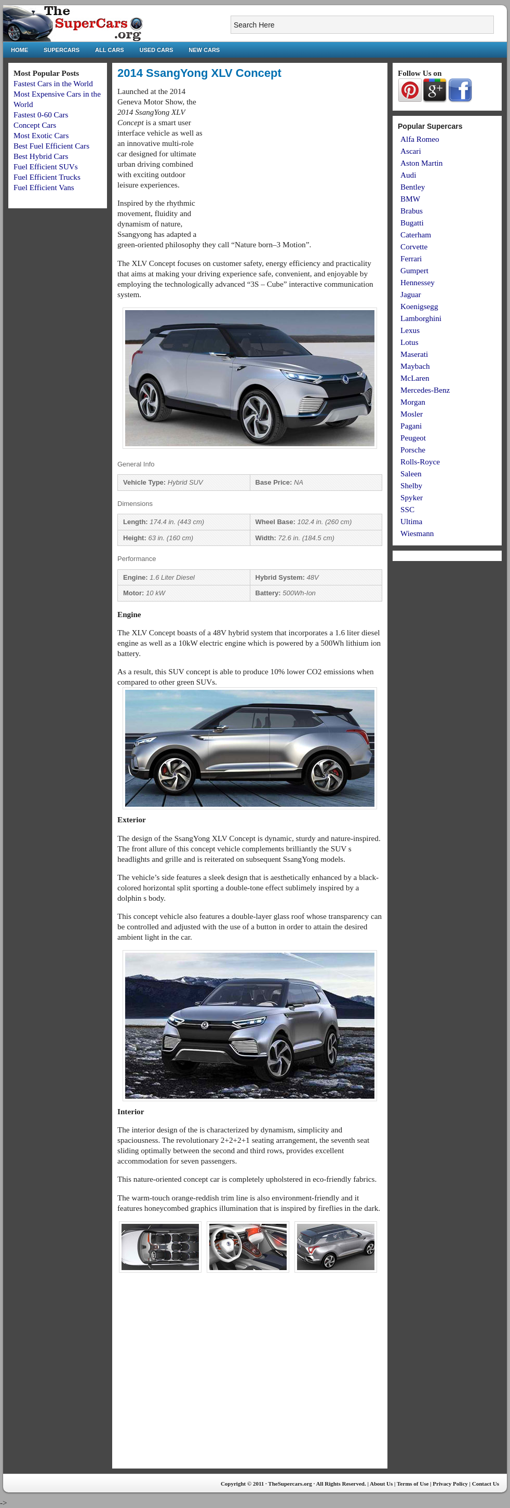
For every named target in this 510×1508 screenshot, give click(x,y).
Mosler (411, 413)
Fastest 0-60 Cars (41, 114)
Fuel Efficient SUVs (46, 166)
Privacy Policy (450, 1483)
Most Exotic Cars (41, 135)
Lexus (410, 330)
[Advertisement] (295, 159)
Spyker (411, 497)
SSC (407, 509)
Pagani (411, 425)
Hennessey (417, 282)
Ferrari (411, 258)
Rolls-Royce (420, 461)
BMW (410, 198)
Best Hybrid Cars (41, 156)
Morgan (412, 401)
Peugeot (413, 437)
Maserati (414, 354)
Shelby (411, 485)
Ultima (411, 521)
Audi (408, 174)
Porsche (412, 449)
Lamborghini (420, 318)
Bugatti (412, 222)
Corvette (413, 246)
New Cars (204, 50)
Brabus (411, 210)
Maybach (415, 366)
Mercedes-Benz (425, 389)
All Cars (109, 50)
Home (19, 50)
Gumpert (414, 270)
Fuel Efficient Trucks (47, 176)
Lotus (409, 342)
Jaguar (410, 294)
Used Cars (156, 50)
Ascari (410, 150)
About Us (381, 1483)
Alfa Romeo (419, 139)
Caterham (415, 234)
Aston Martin (421, 162)
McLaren (415, 377)
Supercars (61, 50)
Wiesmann (417, 533)
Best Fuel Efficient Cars (51, 145)
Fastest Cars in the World (53, 83)
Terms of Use (412, 1483)
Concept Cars (35, 125)
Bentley (412, 186)
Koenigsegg (419, 306)
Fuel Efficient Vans (44, 187)
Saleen (410, 473)
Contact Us (485, 1483)
